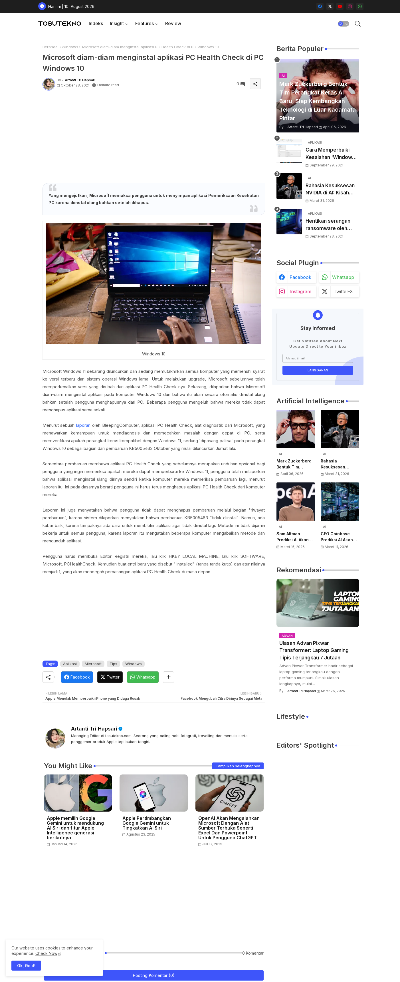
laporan (83, 425)
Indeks (96, 23)
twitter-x (343, 291)
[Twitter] (110, 677)
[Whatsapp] (143, 677)
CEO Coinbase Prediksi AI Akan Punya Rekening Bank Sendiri (337, 537)
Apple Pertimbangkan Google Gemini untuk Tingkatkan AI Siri (146, 823)
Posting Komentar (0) (154, 975)
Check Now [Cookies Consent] (46, 953)
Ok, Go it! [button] (26, 965)
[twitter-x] (330, 6)
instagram (300, 291)
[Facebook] (77, 677)
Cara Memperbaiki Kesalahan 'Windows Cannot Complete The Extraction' (332, 154)
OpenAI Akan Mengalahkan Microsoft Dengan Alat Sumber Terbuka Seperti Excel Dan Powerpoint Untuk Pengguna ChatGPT (229, 828)
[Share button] (168, 677)
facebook (300, 277)
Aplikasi (70, 663)
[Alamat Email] (317, 358)
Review (173, 23)
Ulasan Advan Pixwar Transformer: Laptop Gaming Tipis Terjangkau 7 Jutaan (314, 650)
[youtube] (340, 6)
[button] (343, 24)
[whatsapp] (359, 6)
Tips (113, 663)
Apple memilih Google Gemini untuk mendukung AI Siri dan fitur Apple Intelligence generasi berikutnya (75, 828)
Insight (117, 23)
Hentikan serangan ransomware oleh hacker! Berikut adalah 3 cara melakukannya (332, 225)
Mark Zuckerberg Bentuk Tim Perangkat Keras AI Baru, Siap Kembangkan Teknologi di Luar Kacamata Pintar (295, 464)
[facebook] (320, 6)
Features (144, 23)
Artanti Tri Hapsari (94, 729)
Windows (70, 47)
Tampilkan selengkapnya (238, 766)
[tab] (95, 23)
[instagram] (349, 6)
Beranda (50, 47)
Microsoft (93, 663)
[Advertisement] (154, 137)
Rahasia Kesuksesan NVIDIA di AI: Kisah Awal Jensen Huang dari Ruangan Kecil (330, 190)
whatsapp (343, 277)
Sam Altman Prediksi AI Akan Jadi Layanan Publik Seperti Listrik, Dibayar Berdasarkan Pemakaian (292, 537)
